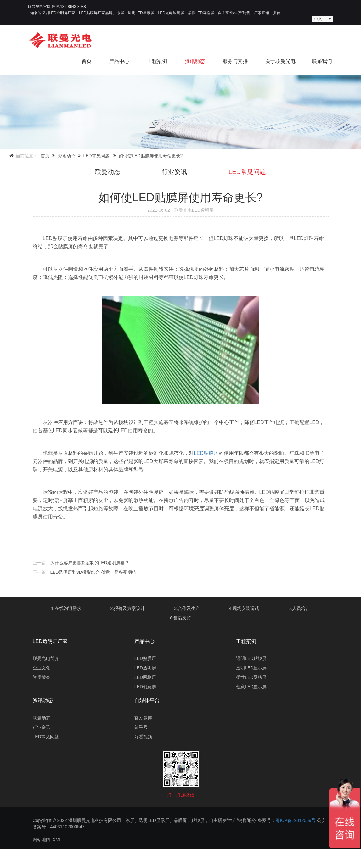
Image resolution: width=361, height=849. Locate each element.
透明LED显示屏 (251, 667)
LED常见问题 (96, 155)
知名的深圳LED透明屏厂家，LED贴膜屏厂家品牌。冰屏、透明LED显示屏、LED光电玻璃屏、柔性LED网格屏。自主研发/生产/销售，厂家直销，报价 (155, 13)
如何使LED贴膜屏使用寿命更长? (151, 155)
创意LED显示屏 (251, 686)
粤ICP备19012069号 (295, 820)
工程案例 (157, 61)
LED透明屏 (145, 667)
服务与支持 (235, 61)
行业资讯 (174, 171)
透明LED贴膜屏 (251, 658)
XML (57, 839)
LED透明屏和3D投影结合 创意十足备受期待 (93, 572)
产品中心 (119, 61)
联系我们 (322, 61)
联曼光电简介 (46, 658)
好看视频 (143, 736)
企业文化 (41, 667)
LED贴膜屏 (206, 453)
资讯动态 (195, 61)
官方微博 (143, 717)
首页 (87, 61)
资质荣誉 (41, 677)
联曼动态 (107, 171)
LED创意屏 (145, 686)
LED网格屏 (145, 677)
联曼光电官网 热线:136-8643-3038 (57, 6)
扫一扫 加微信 (181, 794)
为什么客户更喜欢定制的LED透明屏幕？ (89, 562)
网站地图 (41, 839)
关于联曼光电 (280, 61)
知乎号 (141, 727)
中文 (318, 19)
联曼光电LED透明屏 (194, 210)
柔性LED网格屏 (251, 677)
